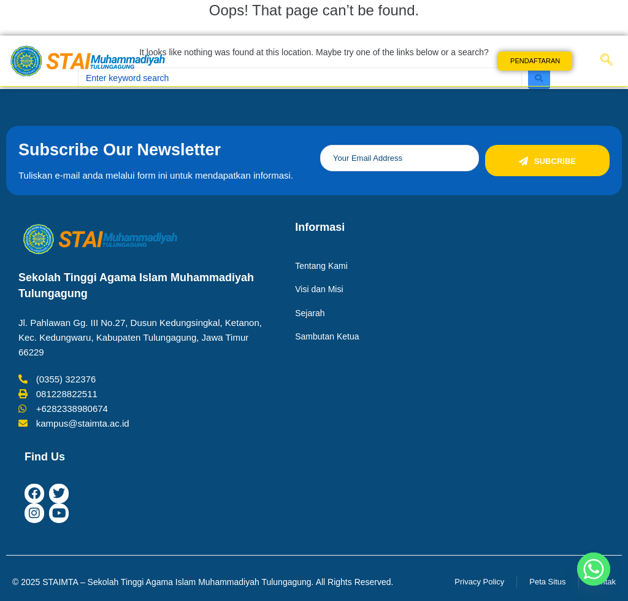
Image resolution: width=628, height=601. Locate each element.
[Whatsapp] (593, 569)
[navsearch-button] (606, 60)
